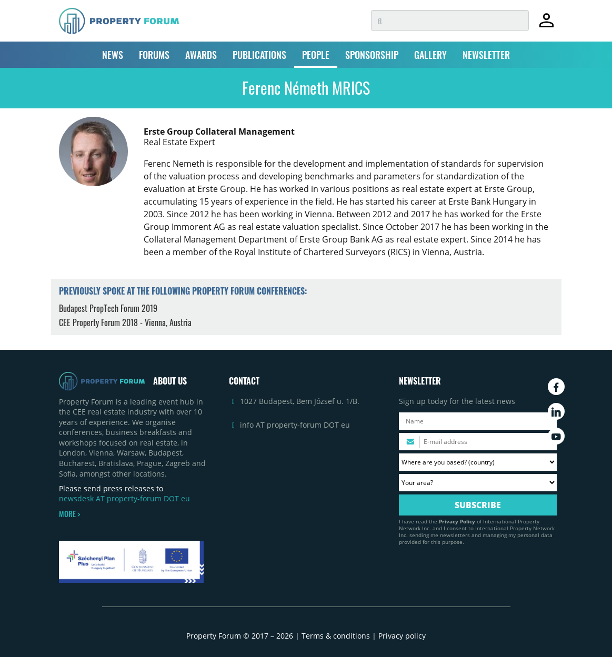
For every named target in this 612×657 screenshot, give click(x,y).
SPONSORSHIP (371, 55)
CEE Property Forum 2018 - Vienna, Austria (125, 322)
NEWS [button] (112, 55)
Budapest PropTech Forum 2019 (108, 308)
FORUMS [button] (154, 55)
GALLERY (430, 55)
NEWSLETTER (486, 55)
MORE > (69, 514)
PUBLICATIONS (259, 55)
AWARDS (201, 55)
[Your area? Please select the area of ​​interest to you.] (478, 482)
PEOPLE (315, 55)
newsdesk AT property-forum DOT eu (124, 498)
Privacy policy (402, 636)
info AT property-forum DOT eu (295, 425)
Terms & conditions (336, 636)
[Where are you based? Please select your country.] (478, 462)
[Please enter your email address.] (478, 441)
